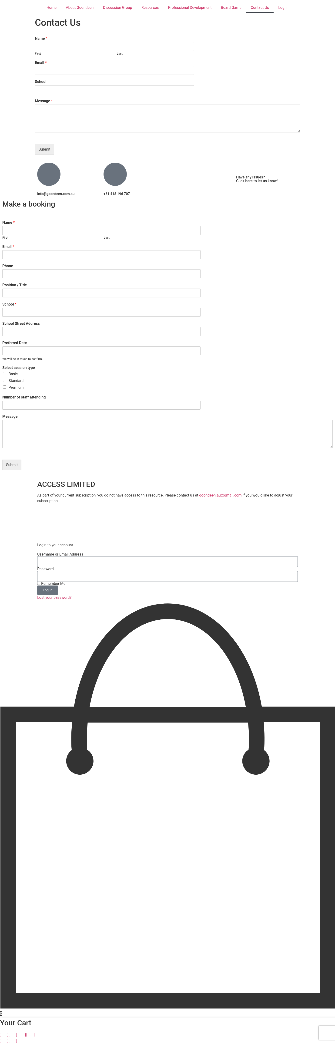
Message (44, 101)
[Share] (22, 1035)
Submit (44, 149)
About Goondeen (80, 7)
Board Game (231, 7)
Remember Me (51, 584)
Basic (13, 374)
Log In (283, 7)
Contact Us (260, 7)
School (40, 81)
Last (120, 53)
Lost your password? (54, 597)
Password (45, 569)
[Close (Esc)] (30, 1035)
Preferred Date (14, 343)
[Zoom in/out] (4, 1035)
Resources (150, 7)
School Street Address (21, 323)
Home (52, 7)
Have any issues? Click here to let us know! (257, 179)
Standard (16, 380)
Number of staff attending (24, 397)
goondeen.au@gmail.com (220, 495)
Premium (16, 387)
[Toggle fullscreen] (13, 1035)
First (38, 53)
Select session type (18, 367)
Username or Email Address (60, 554)
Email (41, 62)
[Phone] (101, 273)
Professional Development (190, 7)
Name (41, 38)
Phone (7, 266)
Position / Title (14, 285)
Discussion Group (117, 7)
